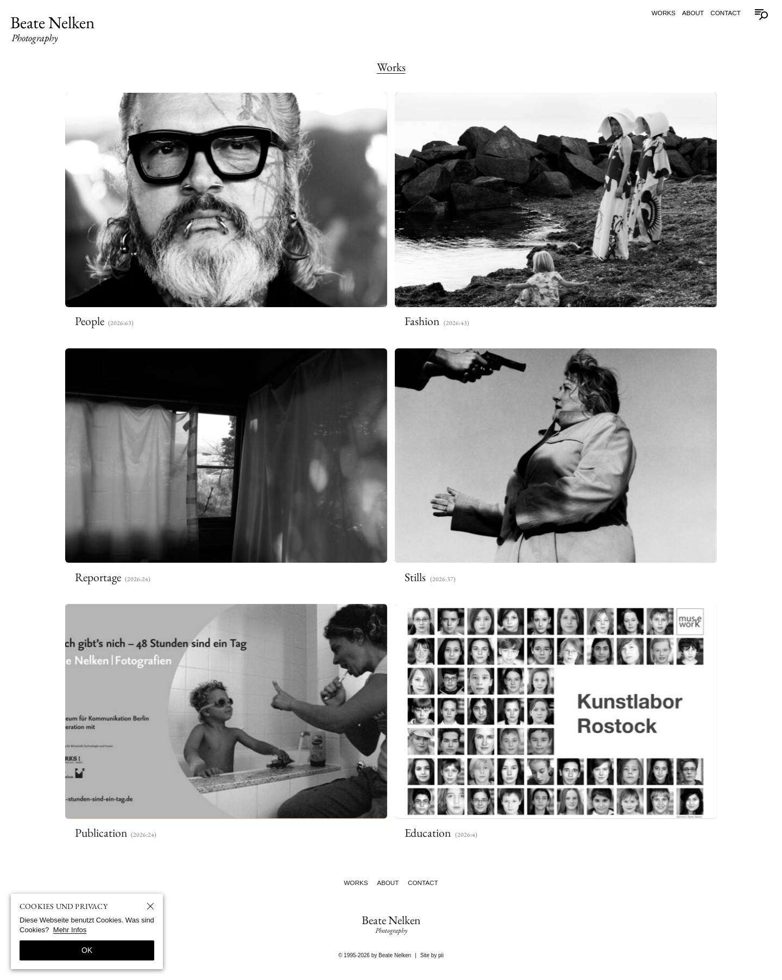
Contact (725, 12)
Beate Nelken (52, 27)
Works (664, 12)
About (693, 12)
